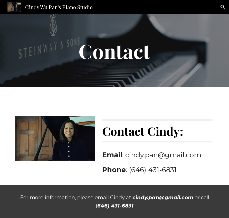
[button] (223, 7)
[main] (114, 51)
